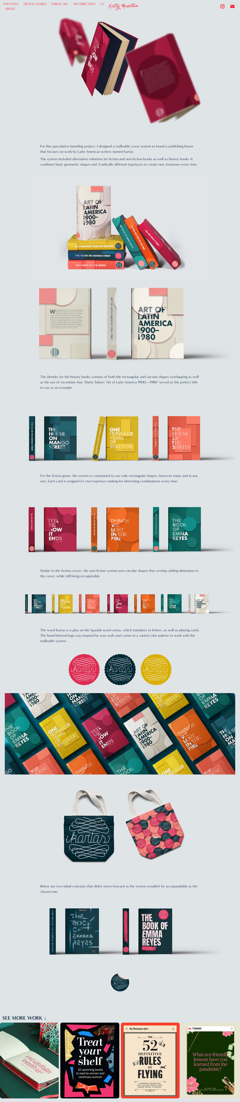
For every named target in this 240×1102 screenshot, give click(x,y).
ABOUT (10, 9)
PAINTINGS (11, 4)
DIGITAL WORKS (35, 4)
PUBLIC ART (60, 4)
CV (102, 4)
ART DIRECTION (84, 4)
